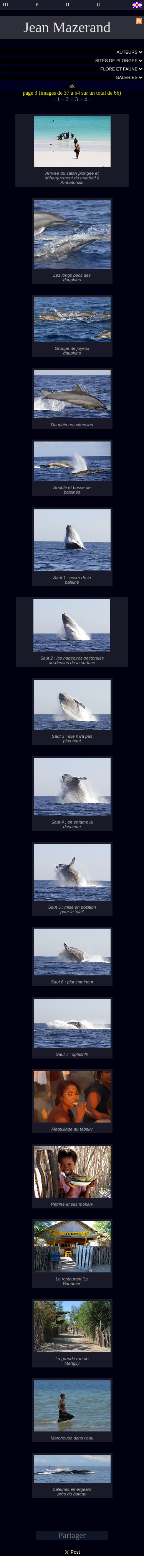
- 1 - (58, 99)
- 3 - (76, 99)
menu (65, 4)
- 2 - (67, 99)
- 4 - (85, 99)
